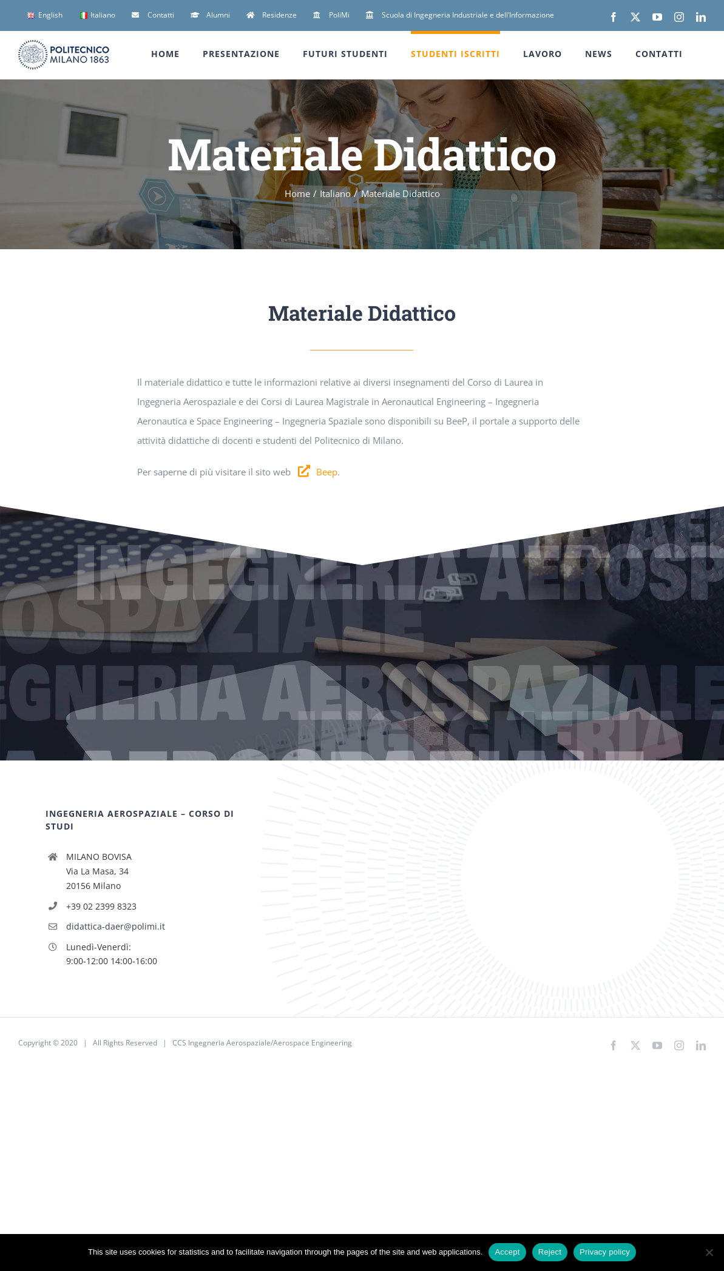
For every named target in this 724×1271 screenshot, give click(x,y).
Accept (507, 1251)
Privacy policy (605, 1251)
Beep (326, 472)
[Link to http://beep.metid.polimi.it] (304, 471)
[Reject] (709, 1252)
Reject (549, 1251)
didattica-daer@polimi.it (115, 926)
